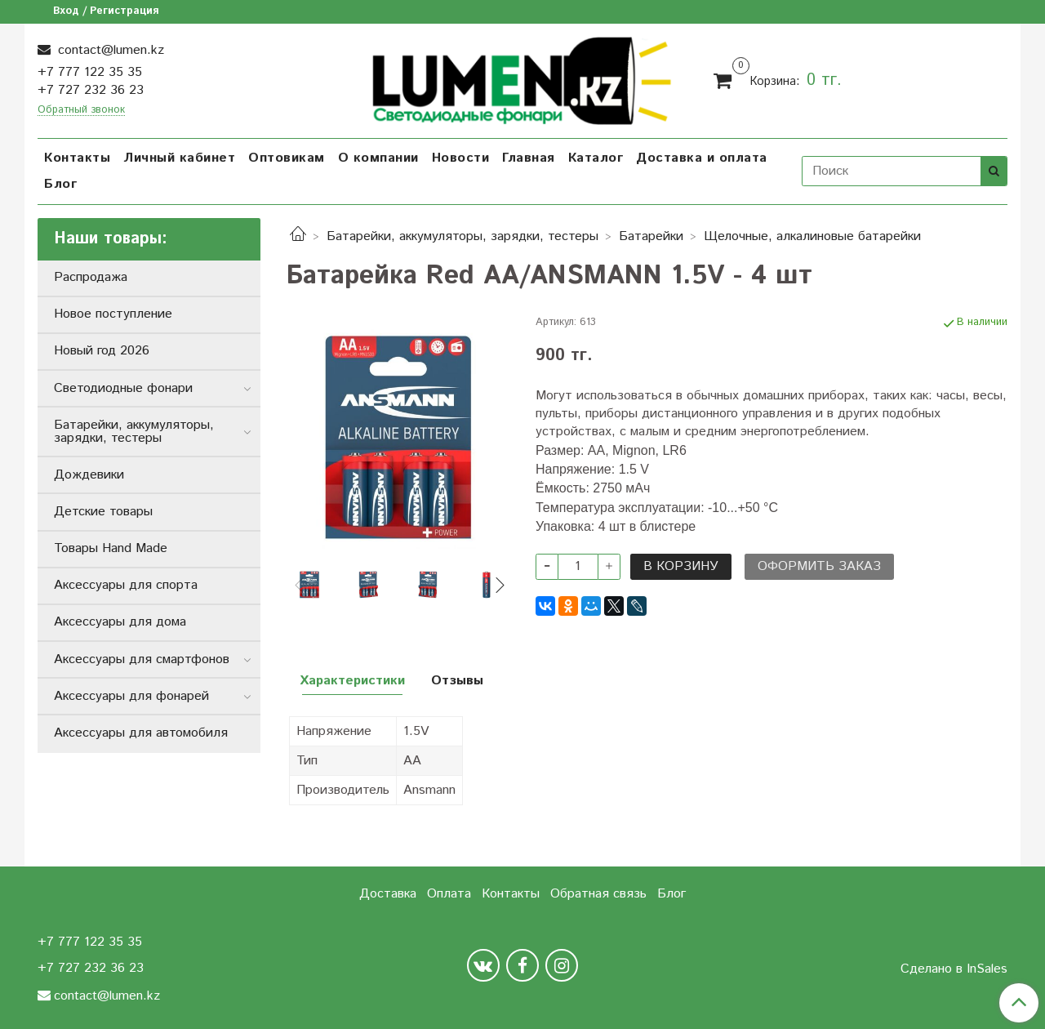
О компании (378, 158)
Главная (528, 158)
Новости (461, 158)
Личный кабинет (179, 158)
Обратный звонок (81, 110)
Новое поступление (113, 314)
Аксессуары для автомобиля (141, 733)
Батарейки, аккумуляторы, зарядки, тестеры (462, 236)
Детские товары (103, 511)
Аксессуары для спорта (126, 585)
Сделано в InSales (953, 969)
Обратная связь (598, 893)
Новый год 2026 (101, 350)
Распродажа (90, 277)
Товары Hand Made (110, 548)
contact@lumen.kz (109, 50)
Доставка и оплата (701, 158)
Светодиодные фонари (123, 388)
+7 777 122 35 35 (90, 72)
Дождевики (89, 475)
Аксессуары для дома (120, 621)
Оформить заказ (819, 566)
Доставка (387, 893)
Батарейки (651, 236)
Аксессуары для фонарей (131, 696)
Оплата (449, 893)
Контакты (77, 158)
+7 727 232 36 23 (91, 90)
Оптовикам (286, 158)
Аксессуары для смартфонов (141, 659)
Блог (60, 184)
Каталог (596, 158)
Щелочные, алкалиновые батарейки (812, 236)
